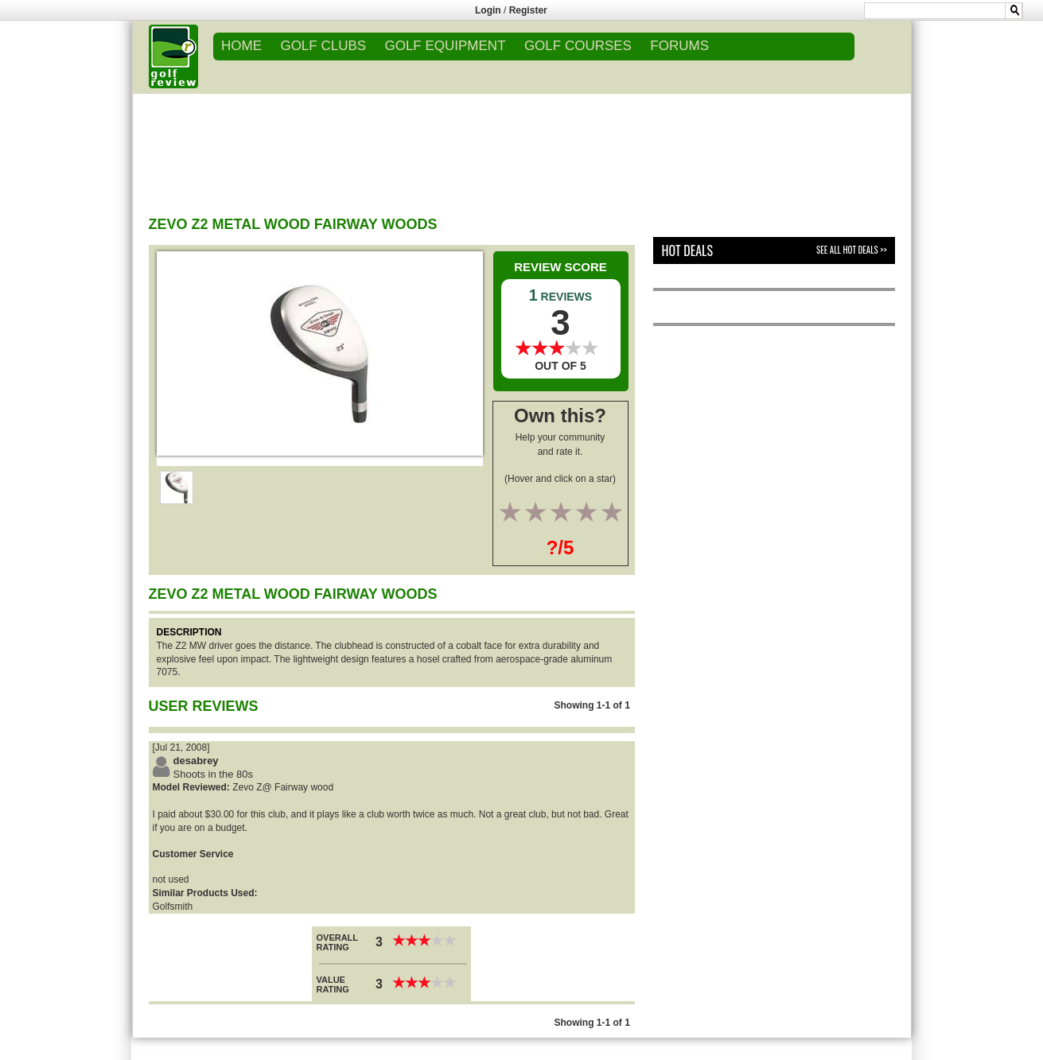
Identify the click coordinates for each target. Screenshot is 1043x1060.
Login (488, 10)
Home (241, 45)
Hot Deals (687, 250)
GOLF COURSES (578, 45)
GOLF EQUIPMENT (444, 45)
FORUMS (679, 45)
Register (528, 10)
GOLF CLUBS (323, 45)
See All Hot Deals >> (851, 249)
